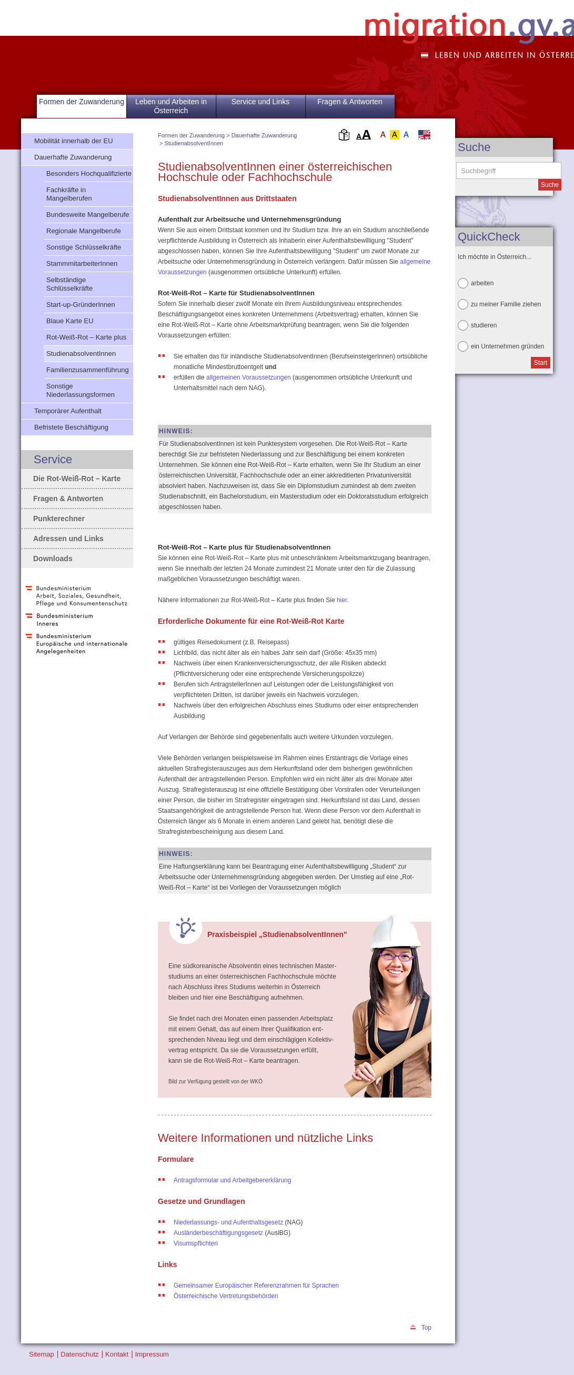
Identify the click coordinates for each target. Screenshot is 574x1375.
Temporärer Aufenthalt (68, 411)
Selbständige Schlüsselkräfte (69, 284)
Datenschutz (79, 1354)
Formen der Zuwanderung (191, 135)
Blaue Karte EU (70, 321)
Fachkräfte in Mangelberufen (69, 194)
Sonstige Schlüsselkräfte (83, 247)
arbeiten (482, 283)
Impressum (152, 1354)
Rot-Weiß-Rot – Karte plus (86, 337)
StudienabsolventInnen (193, 143)
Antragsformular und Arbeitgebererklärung (232, 1180)
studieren (484, 325)
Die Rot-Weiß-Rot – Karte (76, 478)
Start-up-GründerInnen (80, 304)
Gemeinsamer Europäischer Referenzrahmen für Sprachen (256, 1285)
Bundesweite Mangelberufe (87, 214)
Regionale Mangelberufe (83, 231)
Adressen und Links (68, 538)
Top (426, 1327)
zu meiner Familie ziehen (506, 304)
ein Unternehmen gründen (507, 346)
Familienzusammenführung (87, 370)
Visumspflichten (196, 1243)
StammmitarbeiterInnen (81, 263)
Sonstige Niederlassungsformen (80, 390)
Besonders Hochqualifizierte (89, 173)
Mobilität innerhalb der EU (73, 141)
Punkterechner (59, 518)
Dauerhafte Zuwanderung (264, 135)
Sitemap (41, 1354)
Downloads (53, 558)
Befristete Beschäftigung (71, 427)
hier (342, 600)
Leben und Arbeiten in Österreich (171, 106)
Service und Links (260, 101)
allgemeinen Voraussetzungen (249, 377)
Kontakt (116, 1354)
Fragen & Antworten (349, 101)
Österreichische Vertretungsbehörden (226, 1296)
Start (540, 362)
